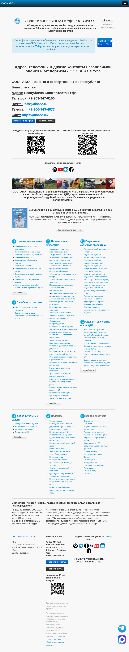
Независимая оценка (29, 241)
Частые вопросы (55, 421)
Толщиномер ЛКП (22, 432)
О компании (88, 421)
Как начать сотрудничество (70, 230)
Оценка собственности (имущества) (29, 255)
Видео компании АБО (92, 443)
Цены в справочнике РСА (59, 432)
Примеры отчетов (56, 457)
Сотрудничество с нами (93, 454)
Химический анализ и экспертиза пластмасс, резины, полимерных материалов (62, 301)
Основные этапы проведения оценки (29, 288)
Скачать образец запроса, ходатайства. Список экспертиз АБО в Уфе (29, 316)
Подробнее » (19, 293)
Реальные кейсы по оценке (94, 432)
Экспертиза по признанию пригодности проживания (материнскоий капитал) (60, 268)
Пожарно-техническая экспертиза (62, 351)
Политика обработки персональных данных (55, 642)
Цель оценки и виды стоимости (61, 474)
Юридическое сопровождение (26, 424)
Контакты (87, 474)
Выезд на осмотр (90, 463)
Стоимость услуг (90, 471)
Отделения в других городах (94, 465)
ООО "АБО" (17, 536)
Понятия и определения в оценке (62, 479)
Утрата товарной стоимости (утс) (96, 343)
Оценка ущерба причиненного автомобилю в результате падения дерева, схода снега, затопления (97, 362)
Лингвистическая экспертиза (60, 332)
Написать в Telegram (23, 121)
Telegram (41, 46)
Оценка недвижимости (23, 257)
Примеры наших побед (58, 460)
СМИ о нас (88, 424)
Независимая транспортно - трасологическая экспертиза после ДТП (97, 354)
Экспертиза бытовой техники (60, 354)
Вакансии (87, 457)
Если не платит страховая (94, 330)
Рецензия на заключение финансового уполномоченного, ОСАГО (96, 290)
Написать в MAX (46, 121)
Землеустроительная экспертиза (62, 379)
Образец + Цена (105, 42)
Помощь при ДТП (90, 460)
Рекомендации (89, 468)
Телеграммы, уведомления (59, 451)
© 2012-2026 (29, 536)
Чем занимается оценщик (59, 476)
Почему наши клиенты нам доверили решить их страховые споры (61, 490)
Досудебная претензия (24, 429)
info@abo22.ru (35, 104)
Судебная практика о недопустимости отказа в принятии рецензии (97, 310)
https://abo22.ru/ (35, 115)
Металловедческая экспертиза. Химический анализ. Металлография (61, 288)
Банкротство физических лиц (26, 427)
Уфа (107, 20)
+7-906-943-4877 (42, 109)
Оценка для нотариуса (23, 266)
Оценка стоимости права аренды (28, 252)
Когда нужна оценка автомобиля (27, 285)
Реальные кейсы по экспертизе (96, 435)
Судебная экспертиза (29, 302)
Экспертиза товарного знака (60, 398)
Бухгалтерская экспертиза (59, 396)
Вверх (109, 536)
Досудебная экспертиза (58, 454)
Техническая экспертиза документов (63, 329)
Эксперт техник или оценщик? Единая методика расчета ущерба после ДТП (62, 437)
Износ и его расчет (56, 449)
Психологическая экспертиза (60, 393)
